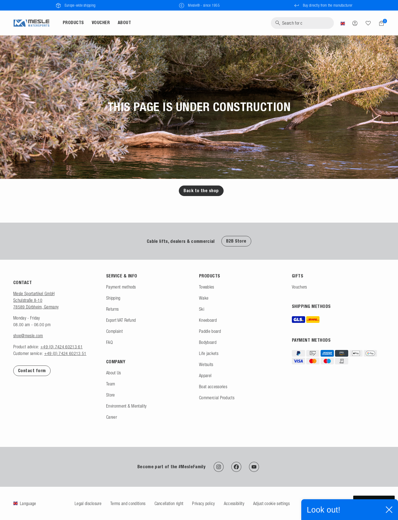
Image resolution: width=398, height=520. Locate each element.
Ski (201, 309)
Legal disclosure (88, 503)
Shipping (113, 297)
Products (73, 22)
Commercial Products (216, 397)
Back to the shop (201, 190)
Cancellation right (169, 503)
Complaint (114, 331)
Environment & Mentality (126, 405)
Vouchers (299, 286)
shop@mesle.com (28, 335)
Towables (206, 286)
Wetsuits (206, 364)
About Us (113, 372)
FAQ (109, 342)
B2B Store (236, 241)
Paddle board (210, 331)
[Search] (302, 23)
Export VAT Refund (121, 320)
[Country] (342, 22)
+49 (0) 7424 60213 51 (65, 353)
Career (111, 417)
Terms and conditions (127, 503)
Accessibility (234, 503)
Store (110, 394)
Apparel (205, 375)
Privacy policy (203, 503)
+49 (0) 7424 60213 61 (61, 346)
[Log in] (355, 23)
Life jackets (208, 353)
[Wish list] (368, 23)
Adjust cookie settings (271, 503)
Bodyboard (207, 342)
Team (110, 383)
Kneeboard (208, 320)
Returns (112, 309)
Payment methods (121, 286)
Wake (203, 297)
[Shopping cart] (380, 23)
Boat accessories (213, 386)
